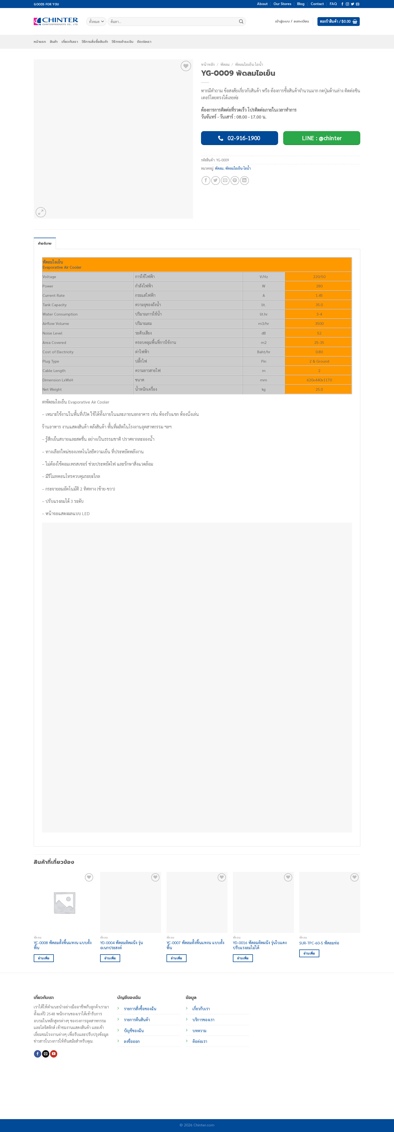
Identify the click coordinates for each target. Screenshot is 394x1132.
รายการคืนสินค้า (137, 1019)
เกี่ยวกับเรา (70, 41)
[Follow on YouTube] (53, 1054)
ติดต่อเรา (144, 41)
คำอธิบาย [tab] (45, 243)
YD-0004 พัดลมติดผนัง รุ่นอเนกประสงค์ (121, 945)
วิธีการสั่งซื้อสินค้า (95, 41)
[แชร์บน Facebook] (206, 180)
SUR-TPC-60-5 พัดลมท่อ (319, 942)
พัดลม (225, 64)
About (262, 3)
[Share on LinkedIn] (244, 180)
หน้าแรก (40, 41)
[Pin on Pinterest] (234, 180)
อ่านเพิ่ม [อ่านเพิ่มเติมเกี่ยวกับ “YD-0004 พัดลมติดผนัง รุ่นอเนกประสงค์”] (110, 958)
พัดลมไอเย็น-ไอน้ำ (249, 64)
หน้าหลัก (208, 64)
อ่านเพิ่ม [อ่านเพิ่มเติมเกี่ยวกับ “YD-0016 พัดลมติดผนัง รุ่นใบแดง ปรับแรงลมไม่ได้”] (243, 958)
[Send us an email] (357, 4)
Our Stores (282, 3)
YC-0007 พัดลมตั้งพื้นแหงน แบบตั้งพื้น (195, 945)
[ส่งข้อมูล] (241, 21)
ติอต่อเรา (199, 1041)
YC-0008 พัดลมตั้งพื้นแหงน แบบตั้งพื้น (63, 945)
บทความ (199, 1030)
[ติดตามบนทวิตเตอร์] (352, 4)
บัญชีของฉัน (134, 1030)
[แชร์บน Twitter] (215, 180)
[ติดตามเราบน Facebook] (342, 4)
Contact (317, 3)
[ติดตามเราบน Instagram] (347, 4)
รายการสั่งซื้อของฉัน (140, 1008)
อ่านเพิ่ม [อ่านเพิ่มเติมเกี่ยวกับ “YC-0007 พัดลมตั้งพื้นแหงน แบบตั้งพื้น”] (176, 958)
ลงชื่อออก (132, 1041)
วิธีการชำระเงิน (122, 41)
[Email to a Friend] (225, 180)
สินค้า (54, 41)
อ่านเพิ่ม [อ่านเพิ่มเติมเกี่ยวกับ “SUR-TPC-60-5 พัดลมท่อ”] (309, 953)
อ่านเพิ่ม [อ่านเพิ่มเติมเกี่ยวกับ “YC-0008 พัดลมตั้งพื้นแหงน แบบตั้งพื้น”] (44, 958)
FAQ (333, 3)
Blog (301, 3)
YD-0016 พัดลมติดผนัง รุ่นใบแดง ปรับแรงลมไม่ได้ (260, 945)
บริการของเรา (203, 1019)
